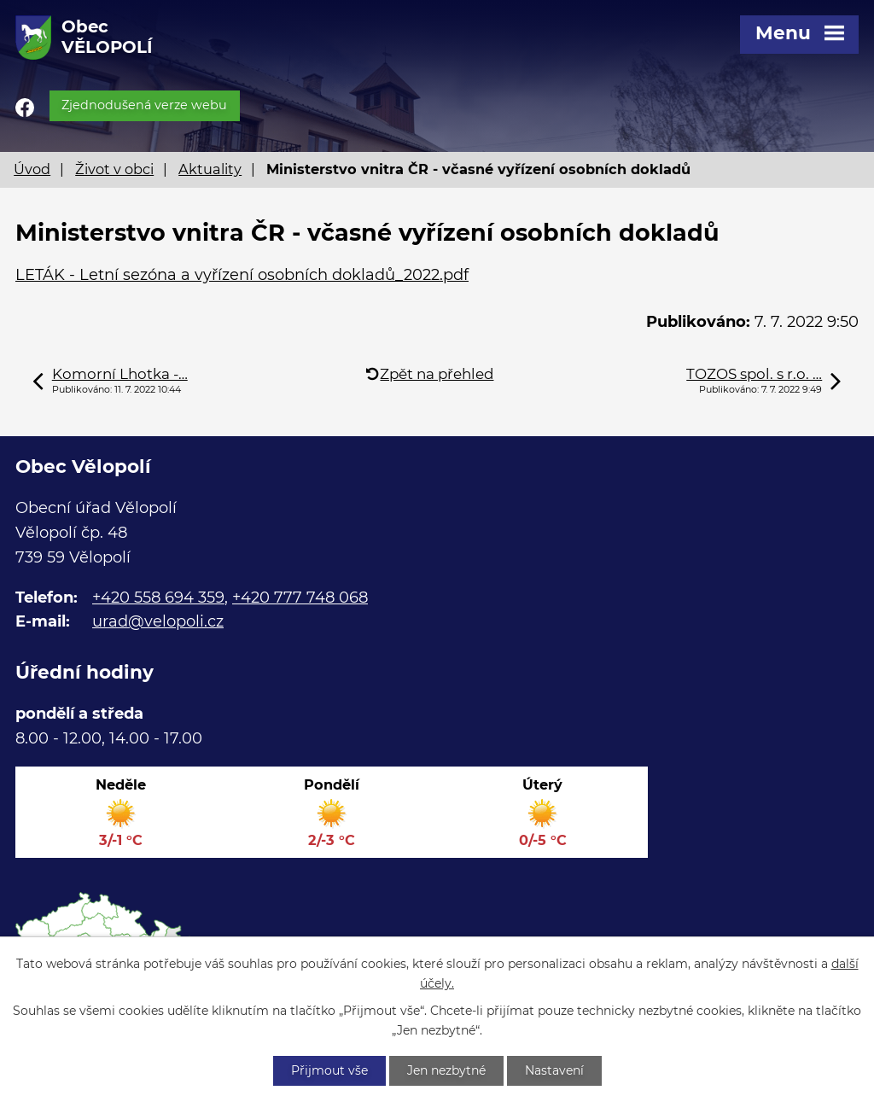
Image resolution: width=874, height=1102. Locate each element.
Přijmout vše (329, 1070)
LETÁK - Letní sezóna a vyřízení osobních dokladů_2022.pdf (242, 274)
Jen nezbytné (446, 1070)
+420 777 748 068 (300, 597)
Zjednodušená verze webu (144, 105)
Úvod (32, 169)
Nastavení (554, 1070)
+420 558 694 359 (158, 597)
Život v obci (114, 169)
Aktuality (210, 169)
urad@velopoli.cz (158, 621)
